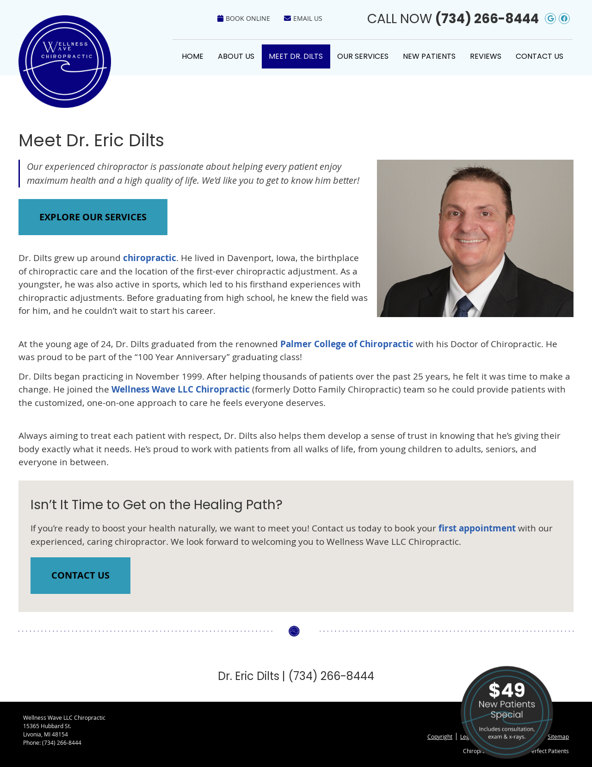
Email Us (303, 18)
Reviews (485, 56)
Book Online (243, 18)
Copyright (439, 736)
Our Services (362, 56)
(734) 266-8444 (487, 19)
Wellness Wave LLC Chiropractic (180, 389)
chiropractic (149, 258)
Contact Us (539, 56)
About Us (236, 56)
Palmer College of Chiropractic (346, 344)
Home (193, 56)
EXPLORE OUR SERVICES (93, 217)
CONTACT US (80, 575)
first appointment (477, 528)
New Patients (429, 56)
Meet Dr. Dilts (296, 56)
